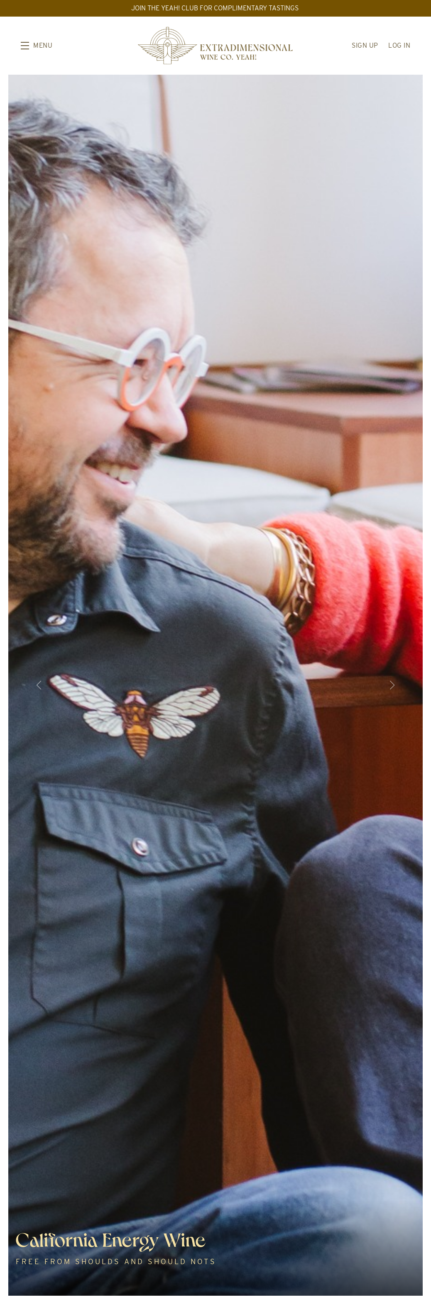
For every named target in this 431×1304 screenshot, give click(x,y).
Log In (399, 45)
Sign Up (365, 45)
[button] (36, 46)
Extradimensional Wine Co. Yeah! (215, 46)
